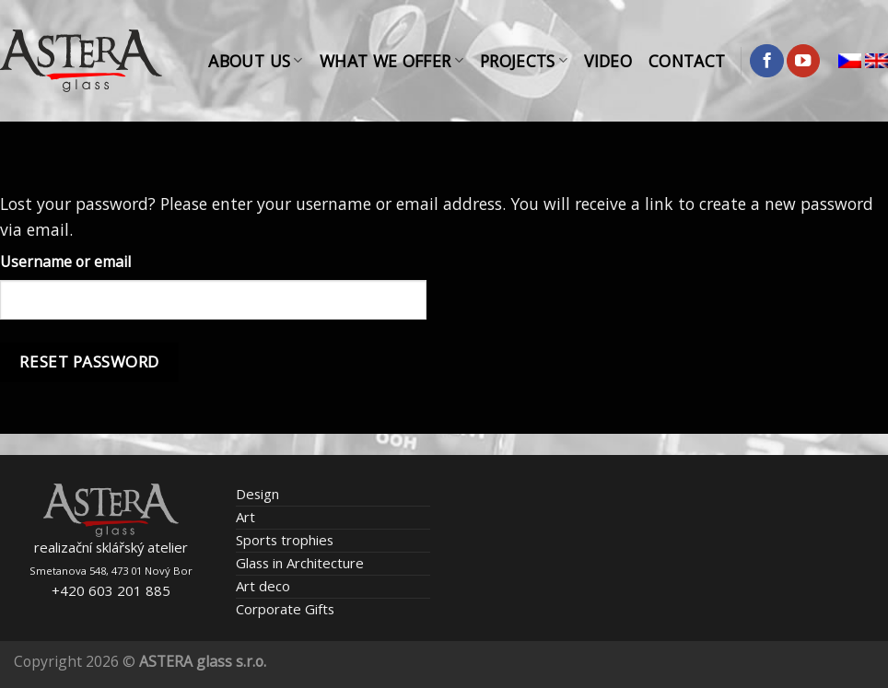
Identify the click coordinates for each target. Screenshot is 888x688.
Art (245, 516)
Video (608, 61)
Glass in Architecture (300, 563)
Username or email (65, 261)
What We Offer (391, 61)
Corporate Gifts (285, 609)
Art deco (263, 586)
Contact (686, 61)
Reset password (88, 361)
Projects (523, 61)
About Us (255, 61)
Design (257, 493)
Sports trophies (284, 540)
